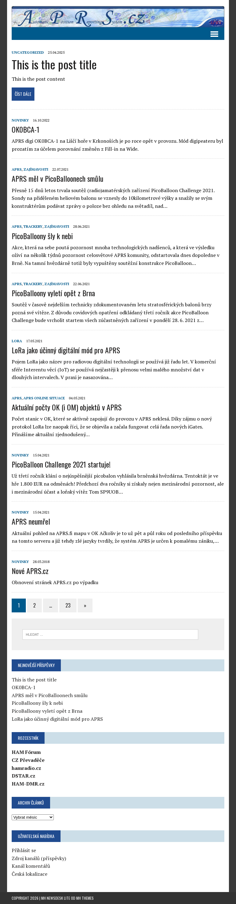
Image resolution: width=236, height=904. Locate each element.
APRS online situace (44, 398)
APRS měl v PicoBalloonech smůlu (57, 178)
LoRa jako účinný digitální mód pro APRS (66, 349)
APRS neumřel (31, 521)
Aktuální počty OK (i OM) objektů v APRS (67, 407)
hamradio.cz (26, 768)
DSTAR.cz (23, 775)
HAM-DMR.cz (28, 783)
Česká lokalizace (29, 874)
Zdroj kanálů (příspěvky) (39, 858)
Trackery (32, 226)
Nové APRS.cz (30, 570)
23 (67, 605)
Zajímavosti (35, 169)
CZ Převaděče (28, 760)
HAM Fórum (26, 752)
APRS (17, 169)
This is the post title (54, 64)
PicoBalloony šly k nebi (42, 235)
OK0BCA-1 (25, 129)
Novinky (20, 120)
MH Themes (85, 898)
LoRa (17, 341)
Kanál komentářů (31, 866)
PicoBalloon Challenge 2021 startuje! (61, 464)
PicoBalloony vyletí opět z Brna (53, 292)
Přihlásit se (24, 850)
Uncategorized (28, 52)
